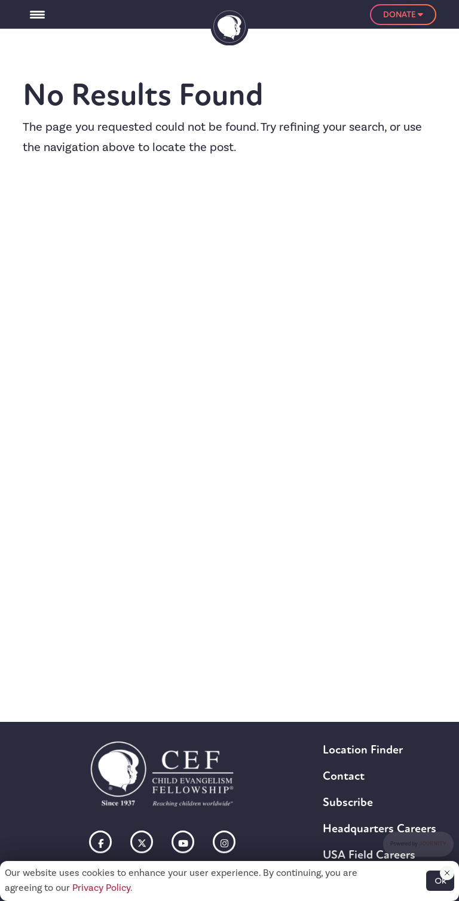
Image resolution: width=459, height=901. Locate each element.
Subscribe (348, 802)
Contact (344, 775)
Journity (432, 844)
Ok (440, 880)
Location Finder (363, 749)
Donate (403, 15)
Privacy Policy (101, 888)
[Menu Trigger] (37, 14)
